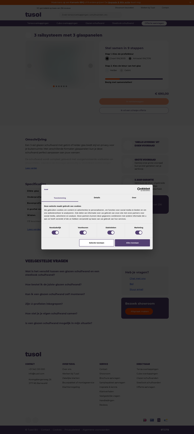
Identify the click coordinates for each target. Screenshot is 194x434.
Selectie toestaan (96, 243)
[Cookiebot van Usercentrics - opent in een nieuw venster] (139, 189)
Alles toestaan (132, 243)
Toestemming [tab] (60, 198)
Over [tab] (134, 197)
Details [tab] (97, 197)
